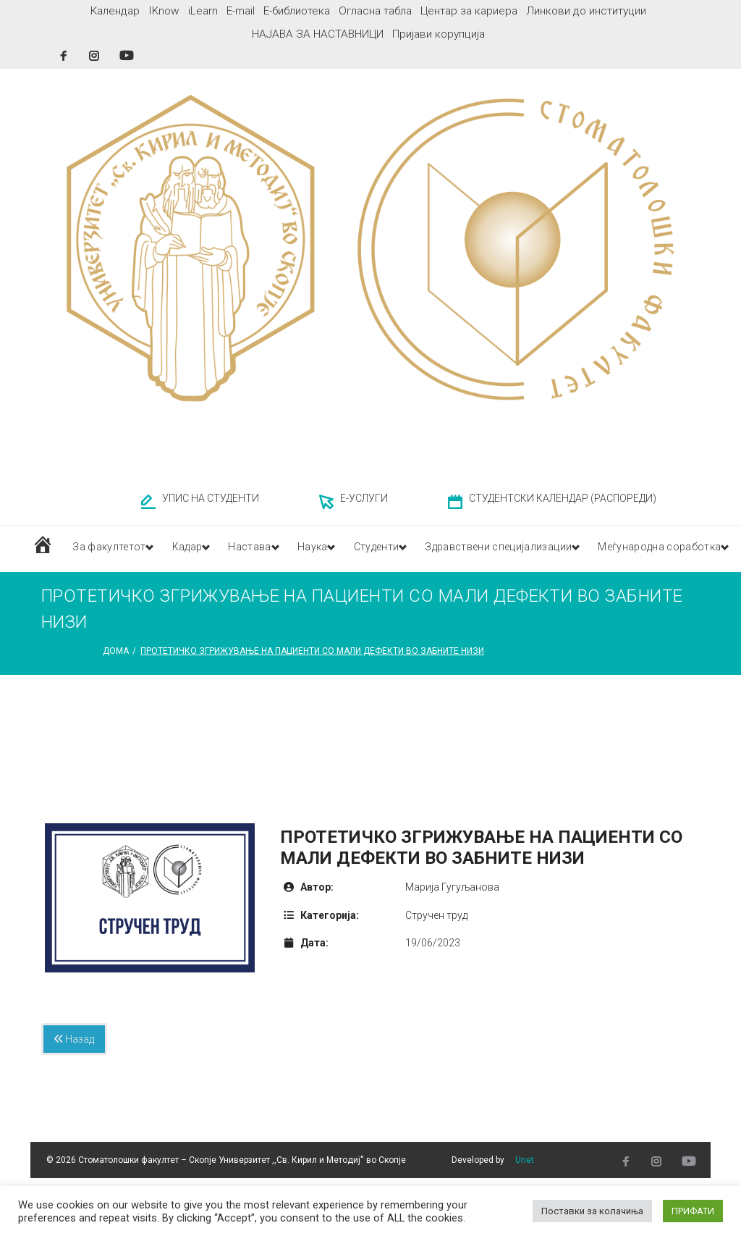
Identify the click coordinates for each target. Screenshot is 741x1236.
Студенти (401, 548)
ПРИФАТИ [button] (693, 1211)
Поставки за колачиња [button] (592, 1211)
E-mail (240, 10)
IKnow (163, 10)
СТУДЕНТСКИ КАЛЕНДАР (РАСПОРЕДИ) (562, 498)
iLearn (203, 10)
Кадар (195, 548)
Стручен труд (436, 915)
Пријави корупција (438, 34)
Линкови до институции (586, 10)
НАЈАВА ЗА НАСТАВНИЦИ (318, 34)
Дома (116, 651)
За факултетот (109, 548)
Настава (263, 548)
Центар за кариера (468, 10)
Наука (331, 548)
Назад (74, 1039)
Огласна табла (375, 10)
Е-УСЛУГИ (364, 498)
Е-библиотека (296, 10)
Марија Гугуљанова (452, 887)
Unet (524, 1160)
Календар (115, 10)
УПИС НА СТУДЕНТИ (210, 498)
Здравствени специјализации (534, 548)
